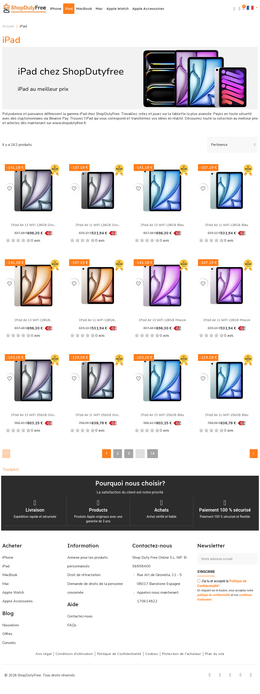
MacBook (84, 8)
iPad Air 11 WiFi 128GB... (97, 320)
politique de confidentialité (213, 594)
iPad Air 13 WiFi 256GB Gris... (33, 415)
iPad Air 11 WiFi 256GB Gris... (98, 415)
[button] (234, 9)
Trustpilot (10, 469)
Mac (99, 8)
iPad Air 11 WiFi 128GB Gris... (98, 225)
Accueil (8, 26)
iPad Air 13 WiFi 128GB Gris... (33, 225)
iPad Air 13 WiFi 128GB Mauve (162, 320)
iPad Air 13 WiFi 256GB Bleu (162, 415)
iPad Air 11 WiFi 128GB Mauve (226, 320)
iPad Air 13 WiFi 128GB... (33, 320)
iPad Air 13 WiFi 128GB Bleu (162, 225)
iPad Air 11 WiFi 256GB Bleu (226, 415)
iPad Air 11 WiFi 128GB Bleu (226, 225)
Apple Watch (117, 8)
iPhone (55, 8)
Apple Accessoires (148, 8)
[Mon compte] (239, 8)
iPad (69, 8)
